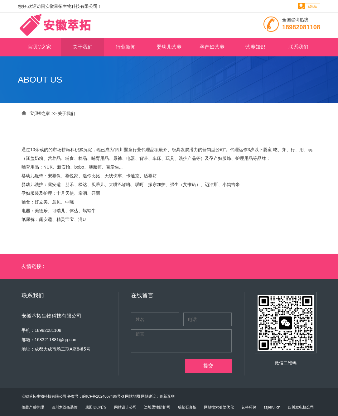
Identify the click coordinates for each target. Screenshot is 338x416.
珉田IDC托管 (96, 407)
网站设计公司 (125, 407)
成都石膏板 (187, 407)
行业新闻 (126, 47)
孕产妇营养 (212, 47)
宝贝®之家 (39, 47)
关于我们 (83, 47)
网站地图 (132, 396)
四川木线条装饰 (64, 407)
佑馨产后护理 (33, 407)
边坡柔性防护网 (157, 407)
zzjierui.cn (272, 407)
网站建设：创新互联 (158, 396)
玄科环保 (248, 407)
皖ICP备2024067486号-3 (103, 396)
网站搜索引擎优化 (219, 407)
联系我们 (298, 47)
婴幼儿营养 (169, 47)
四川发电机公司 (301, 407)
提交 (208, 365)
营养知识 (255, 47)
